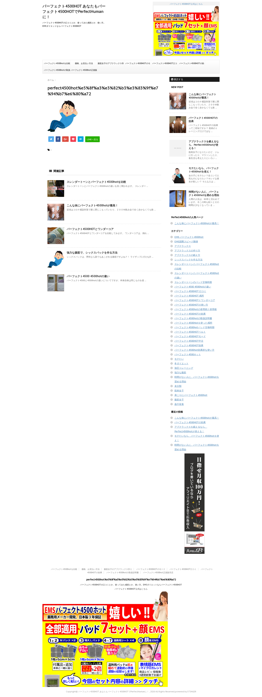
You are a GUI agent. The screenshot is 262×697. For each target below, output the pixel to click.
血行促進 (179, 404)
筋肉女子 (179, 390)
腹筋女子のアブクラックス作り (111, 64)
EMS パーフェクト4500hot (189, 237)
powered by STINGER (185, 691)
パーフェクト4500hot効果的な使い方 (194, 349)
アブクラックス (182, 246)
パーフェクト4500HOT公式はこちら (186, 29)
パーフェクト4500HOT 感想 (189, 295)
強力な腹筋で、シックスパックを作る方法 (92, 252)
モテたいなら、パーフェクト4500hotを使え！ (204, 170)
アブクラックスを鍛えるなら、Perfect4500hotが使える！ (204, 145)
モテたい (179, 358)
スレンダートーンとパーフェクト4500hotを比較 (96, 181)
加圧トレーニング (183, 367)
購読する (177, 79)
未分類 (177, 386)
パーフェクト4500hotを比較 (57, 63)
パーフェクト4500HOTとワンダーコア (90, 229)
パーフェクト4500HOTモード (190, 336)
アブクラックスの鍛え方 (187, 255)
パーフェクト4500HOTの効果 (191, 64)
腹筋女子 (179, 399)
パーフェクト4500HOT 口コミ (190, 291)
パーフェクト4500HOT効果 (188, 345)
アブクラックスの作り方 (187, 250)
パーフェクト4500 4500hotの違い (88, 276)
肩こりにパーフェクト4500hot (190, 395)
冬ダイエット (181, 363)
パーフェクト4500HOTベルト (190, 331)
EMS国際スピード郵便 (186, 241)
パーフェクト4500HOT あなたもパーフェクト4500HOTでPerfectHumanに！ (73, 11)
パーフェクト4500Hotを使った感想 (193, 322)
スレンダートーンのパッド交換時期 (193, 282)
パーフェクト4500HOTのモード (137, 64)
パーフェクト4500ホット (187, 354)
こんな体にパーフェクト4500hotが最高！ (92, 205)
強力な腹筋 (180, 372)
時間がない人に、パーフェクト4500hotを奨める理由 (204, 193)
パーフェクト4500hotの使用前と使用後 (195, 309)
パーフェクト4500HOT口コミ (164, 64)
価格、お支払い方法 (84, 63)
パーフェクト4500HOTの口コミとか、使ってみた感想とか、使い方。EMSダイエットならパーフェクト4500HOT (131, 584)
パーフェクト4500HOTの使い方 (191, 304)
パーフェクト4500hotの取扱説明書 (57, 71)
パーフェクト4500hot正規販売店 (84, 71)
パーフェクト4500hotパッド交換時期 (194, 327)
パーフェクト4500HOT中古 (188, 340)
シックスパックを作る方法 (188, 259)
